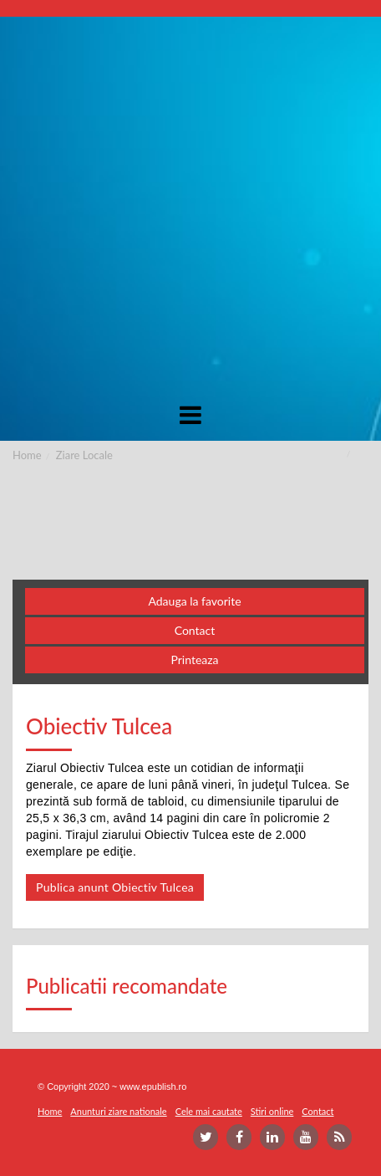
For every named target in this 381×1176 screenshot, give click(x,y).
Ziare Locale (84, 455)
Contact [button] (195, 630)
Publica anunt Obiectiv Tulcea (115, 887)
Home (27, 455)
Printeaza (194, 659)
